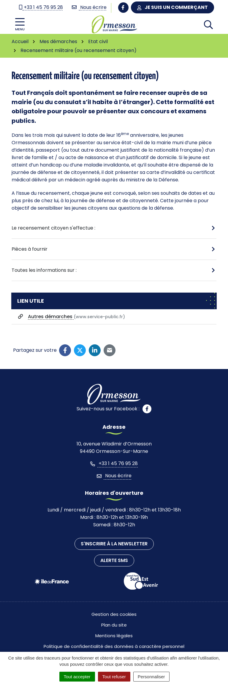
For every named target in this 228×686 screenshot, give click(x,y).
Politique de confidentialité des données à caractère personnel (114, 646)
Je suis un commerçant (172, 7)
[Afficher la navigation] (20, 24)
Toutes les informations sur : (44, 270)
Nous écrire (114, 475)
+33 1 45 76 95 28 (114, 463)
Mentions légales (114, 635)
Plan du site (114, 625)
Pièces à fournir (30, 249)
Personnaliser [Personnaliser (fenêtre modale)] (151, 676)
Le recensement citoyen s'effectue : (53, 228)
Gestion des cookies (114, 614)
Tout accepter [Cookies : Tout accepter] (77, 676)
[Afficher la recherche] (208, 24)
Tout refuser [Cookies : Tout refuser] (114, 676)
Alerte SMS (114, 560)
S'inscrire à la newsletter (114, 543)
